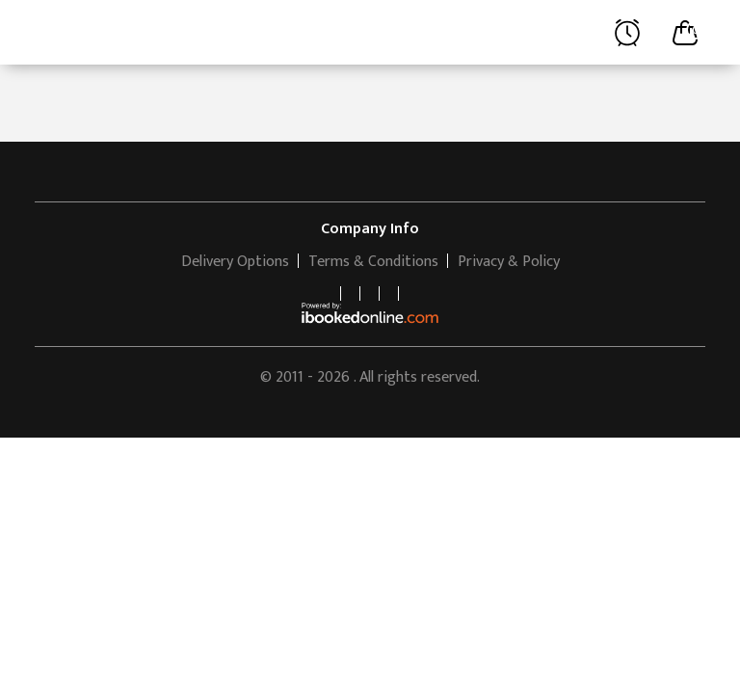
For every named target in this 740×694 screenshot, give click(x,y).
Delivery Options (235, 262)
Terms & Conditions (373, 262)
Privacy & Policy (509, 262)
